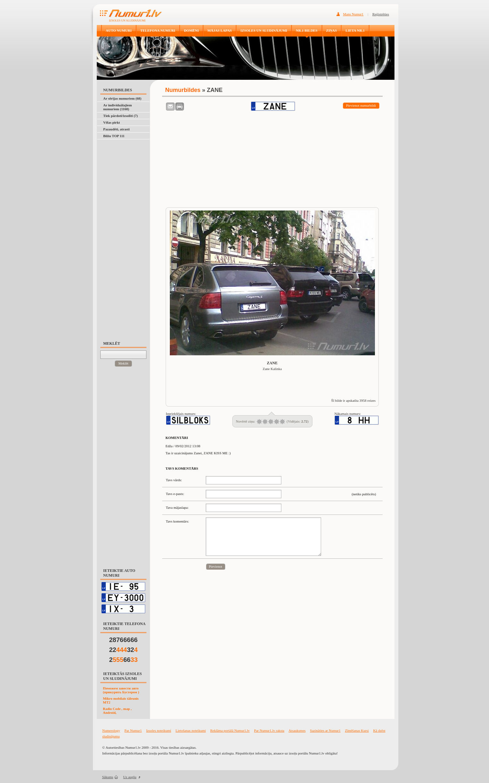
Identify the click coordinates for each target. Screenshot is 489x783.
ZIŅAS (331, 30)
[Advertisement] (126, 237)
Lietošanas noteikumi (191, 730)
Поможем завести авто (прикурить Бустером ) (121, 690)
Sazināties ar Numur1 (325, 730)
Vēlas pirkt (111, 122)
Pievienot (215, 566)
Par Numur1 (133, 730)
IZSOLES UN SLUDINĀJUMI (263, 30)
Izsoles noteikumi (158, 730)
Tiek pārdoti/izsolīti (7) (120, 116)
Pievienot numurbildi (361, 105)
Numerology (111, 730)
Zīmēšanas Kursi (357, 730)
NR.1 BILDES (306, 30)
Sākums (107, 777)
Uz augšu (129, 777)
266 (123, 659)
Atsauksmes (296, 730)
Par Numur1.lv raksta (269, 730)
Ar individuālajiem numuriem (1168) (117, 107)
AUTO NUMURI (119, 30)
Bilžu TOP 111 (114, 136)
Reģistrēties (380, 14)
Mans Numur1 (353, 14)
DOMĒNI (191, 30)
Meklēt (123, 363)
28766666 (123, 639)
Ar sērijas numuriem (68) (122, 98)
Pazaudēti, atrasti (116, 129)
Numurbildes (183, 90)
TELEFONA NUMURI (157, 30)
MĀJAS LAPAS (219, 30)
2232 (123, 649)
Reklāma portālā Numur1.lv (230, 730)
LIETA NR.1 (355, 30)
